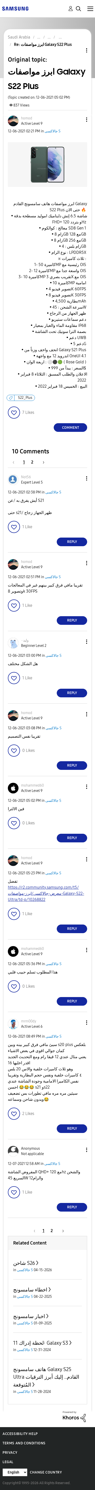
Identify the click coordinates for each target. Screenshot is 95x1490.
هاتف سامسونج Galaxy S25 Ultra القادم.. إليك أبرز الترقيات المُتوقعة (46, 1377)
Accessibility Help (20, 1434)
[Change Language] (15, 1472)
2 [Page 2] (32, 462)
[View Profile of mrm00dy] (28, 1021)
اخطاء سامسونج (30, 1290)
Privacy (10, 1452)
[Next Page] (42, 462)
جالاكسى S (53, 131)
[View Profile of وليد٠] (25, 640)
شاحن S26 (24, 1263)
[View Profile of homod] (26, 118)
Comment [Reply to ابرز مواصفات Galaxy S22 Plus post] (70, 427)
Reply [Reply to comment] (72, 542)
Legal (8, 1462)
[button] (78, 119)
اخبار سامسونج (29, 1316)
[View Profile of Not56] (26, 477)
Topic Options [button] (78, 50)
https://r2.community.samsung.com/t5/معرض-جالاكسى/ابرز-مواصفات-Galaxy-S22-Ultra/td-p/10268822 (46, 893)
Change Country (46, 1472)
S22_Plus (25, 398)
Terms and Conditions (24, 1443)
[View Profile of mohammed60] (32, 785)
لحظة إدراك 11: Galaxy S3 (40, 1343)
